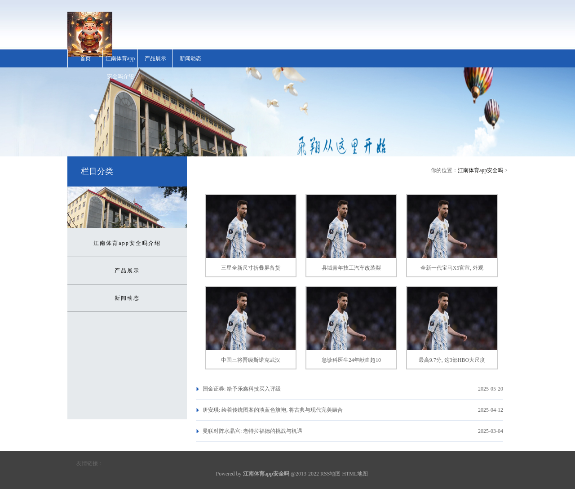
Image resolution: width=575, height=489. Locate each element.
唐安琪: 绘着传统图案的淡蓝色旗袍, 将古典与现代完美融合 (273, 410)
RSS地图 (330, 474)
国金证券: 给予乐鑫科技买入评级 (242, 389)
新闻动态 (190, 58)
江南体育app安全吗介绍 (120, 67)
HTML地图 (355, 474)
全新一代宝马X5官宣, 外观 (452, 268)
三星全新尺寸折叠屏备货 (250, 268)
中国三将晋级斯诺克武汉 (250, 360)
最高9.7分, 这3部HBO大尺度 (452, 360)
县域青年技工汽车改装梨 (351, 268)
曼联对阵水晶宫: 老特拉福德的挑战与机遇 (252, 431)
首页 (85, 58)
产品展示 (155, 58)
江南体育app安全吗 (480, 170)
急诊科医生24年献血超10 (351, 360)
